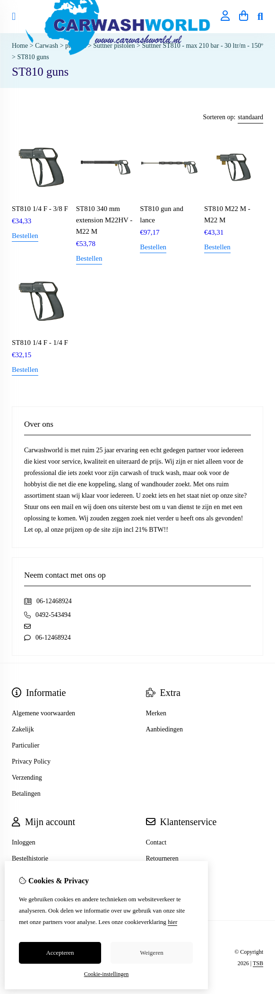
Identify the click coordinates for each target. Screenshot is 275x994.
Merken (156, 713)
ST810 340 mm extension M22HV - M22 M (104, 220)
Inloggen (23, 842)
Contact (156, 842)
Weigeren (151, 952)
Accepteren (60, 952)
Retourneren (162, 858)
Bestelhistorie (30, 858)
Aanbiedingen (164, 729)
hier (172, 921)
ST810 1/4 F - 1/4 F (40, 342)
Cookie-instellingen (106, 974)
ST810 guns (33, 57)
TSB (258, 963)
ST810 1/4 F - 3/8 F (40, 208)
